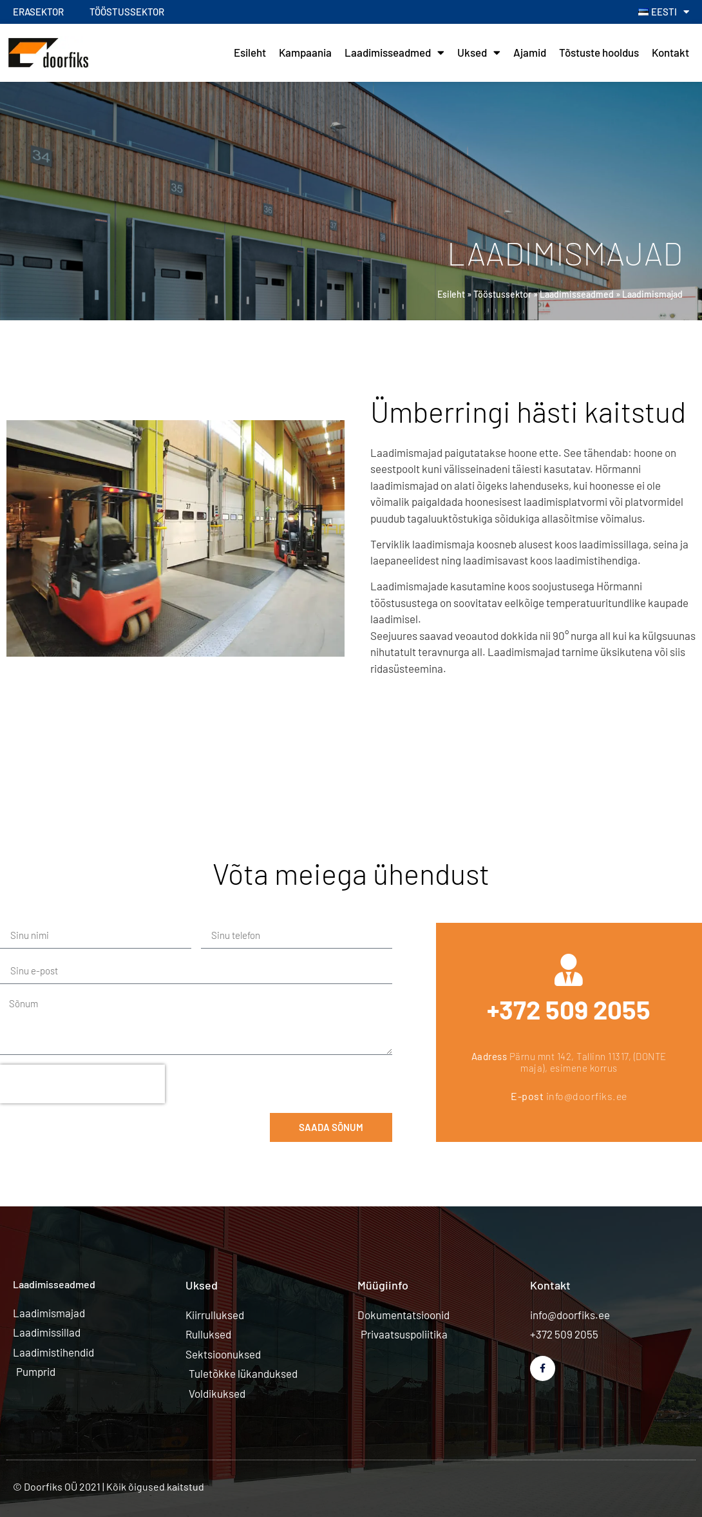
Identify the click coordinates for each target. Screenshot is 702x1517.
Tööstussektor (127, 11)
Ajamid (529, 52)
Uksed (478, 52)
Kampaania (305, 52)
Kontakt (670, 52)
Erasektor (38, 11)
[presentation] (82, 1084)
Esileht (250, 52)
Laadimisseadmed (394, 52)
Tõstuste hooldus (599, 52)
